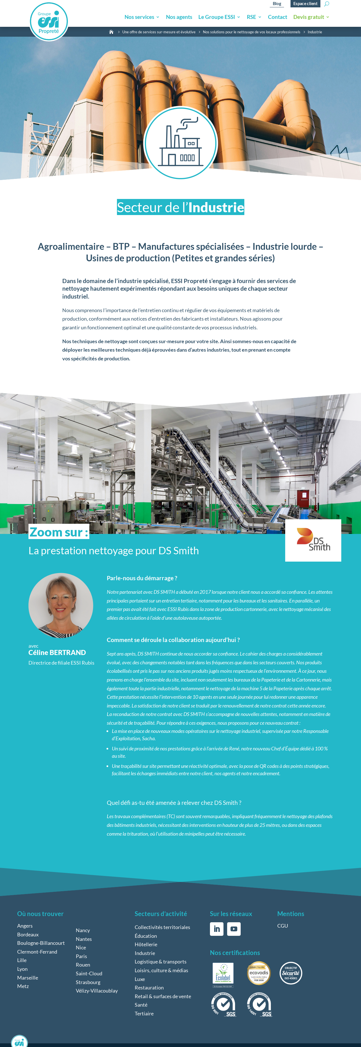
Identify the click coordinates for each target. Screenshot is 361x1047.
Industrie (145, 953)
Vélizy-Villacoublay (97, 990)
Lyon (22, 969)
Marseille (27, 977)
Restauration (149, 987)
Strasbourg (88, 982)
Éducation (146, 936)
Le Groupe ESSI (216, 17)
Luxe (140, 979)
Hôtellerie (146, 944)
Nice (81, 947)
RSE (251, 17)
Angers (25, 926)
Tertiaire (144, 1013)
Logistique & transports (161, 961)
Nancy (83, 930)
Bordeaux (28, 934)
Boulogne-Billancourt (41, 943)
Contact (277, 17)
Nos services (139, 17)
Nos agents (179, 17)
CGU (282, 926)
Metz (23, 986)
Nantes (84, 939)
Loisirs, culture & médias (161, 970)
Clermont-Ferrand (37, 952)
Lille (21, 960)
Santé (141, 1005)
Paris (81, 956)
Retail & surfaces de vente (163, 996)
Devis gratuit (308, 17)
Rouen (83, 964)
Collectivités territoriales (162, 927)
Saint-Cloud (89, 973)
